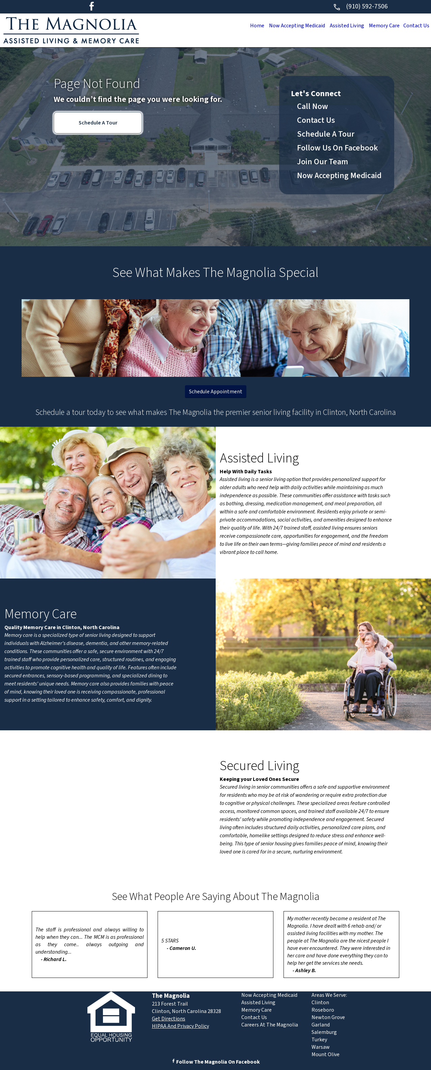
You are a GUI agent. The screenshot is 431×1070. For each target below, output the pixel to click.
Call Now (312, 106)
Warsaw (321, 1047)
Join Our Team (322, 162)
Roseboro (323, 1010)
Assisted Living (342, 25)
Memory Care (381, 25)
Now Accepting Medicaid (290, 25)
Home (247, 25)
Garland (321, 1025)
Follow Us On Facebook (337, 148)
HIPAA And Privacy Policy (180, 1026)
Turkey (319, 1039)
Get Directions (168, 1018)
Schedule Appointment (215, 391)
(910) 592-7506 (360, 6)
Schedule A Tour (98, 122)
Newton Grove (328, 1017)
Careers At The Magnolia (269, 1025)
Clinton (320, 1002)
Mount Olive (326, 1054)
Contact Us (415, 25)
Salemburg (324, 1032)
